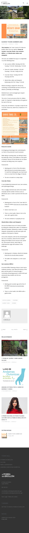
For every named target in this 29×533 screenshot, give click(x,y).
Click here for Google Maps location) (16, 170)
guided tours (6, 303)
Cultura (2, 462)
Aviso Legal (4, 496)
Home (3, 15)
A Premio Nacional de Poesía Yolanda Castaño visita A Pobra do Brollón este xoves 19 (14, 417)
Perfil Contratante (6, 464)
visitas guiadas (6, 300)
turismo (14, 303)
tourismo (15, 300)
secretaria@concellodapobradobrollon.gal (12, 493)
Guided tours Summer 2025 (12, 42)
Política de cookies (12, 496)
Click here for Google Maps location (14, 255)
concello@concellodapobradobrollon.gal (12, 491)
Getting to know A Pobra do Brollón (13, 507)
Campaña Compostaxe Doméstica (10, 467)
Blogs (8, 15)
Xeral (16, 44)
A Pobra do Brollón (6, 459)
